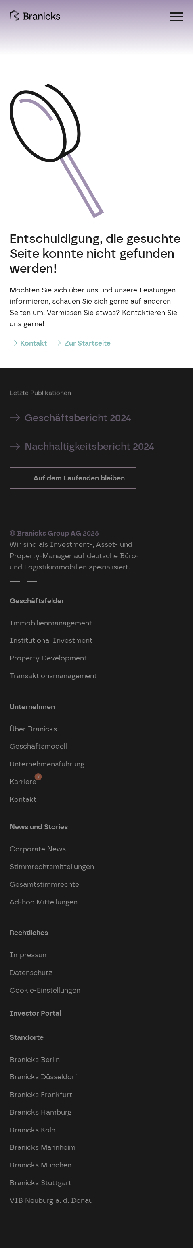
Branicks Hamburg (40, 1112)
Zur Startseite (87, 343)
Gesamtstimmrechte (44, 884)
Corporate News (38, 848)
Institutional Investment (51, 640)
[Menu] (176, 16)
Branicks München (40, 1165)
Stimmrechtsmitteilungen (52, 866)
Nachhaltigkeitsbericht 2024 (90, 446)
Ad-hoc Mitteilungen (44, 902)
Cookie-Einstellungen (45, 990)
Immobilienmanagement (51, 623)
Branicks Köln (32, 1130)
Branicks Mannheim (43, 1147)
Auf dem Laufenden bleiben (78, 478)
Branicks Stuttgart (40, 1182)
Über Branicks (33, 728)
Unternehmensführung (47, 764)
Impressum (29, 954)
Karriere (23, 779)
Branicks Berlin (35, 1059)
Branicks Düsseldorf (44, 1076)
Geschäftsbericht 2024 (78, 418)
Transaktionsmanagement (53, 675)
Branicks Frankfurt (41, 1094)
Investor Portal (35, 1013)
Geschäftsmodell (38, 746)
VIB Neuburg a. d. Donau (51, 1200)
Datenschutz (31, 972)
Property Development (48, 658)
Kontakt (33, 343)
